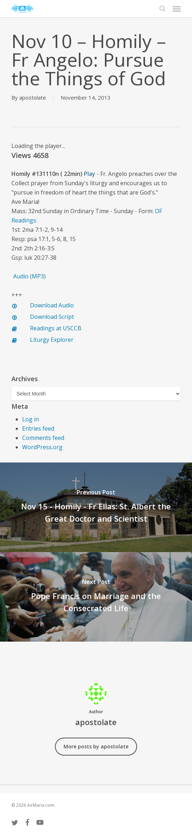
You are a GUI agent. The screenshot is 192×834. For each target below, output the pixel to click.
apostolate (32, 97)
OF (158, 211)
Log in (30, 419)
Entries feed (38, 428)
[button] (177, 8)
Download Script (52, 317)
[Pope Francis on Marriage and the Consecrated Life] (96, 597)
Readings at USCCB (55, 328)
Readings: (25, 220)
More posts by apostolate (96, 746)
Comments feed (43, 438)
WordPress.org (42, 447)
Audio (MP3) (29, 276)
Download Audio (52, 305)
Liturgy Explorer (52, 340)
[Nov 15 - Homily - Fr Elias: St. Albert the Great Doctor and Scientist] (96, 507)
